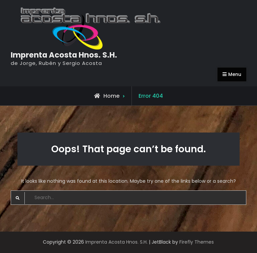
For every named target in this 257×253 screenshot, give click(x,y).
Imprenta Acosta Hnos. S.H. (64, 55)
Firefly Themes (196, 242)
